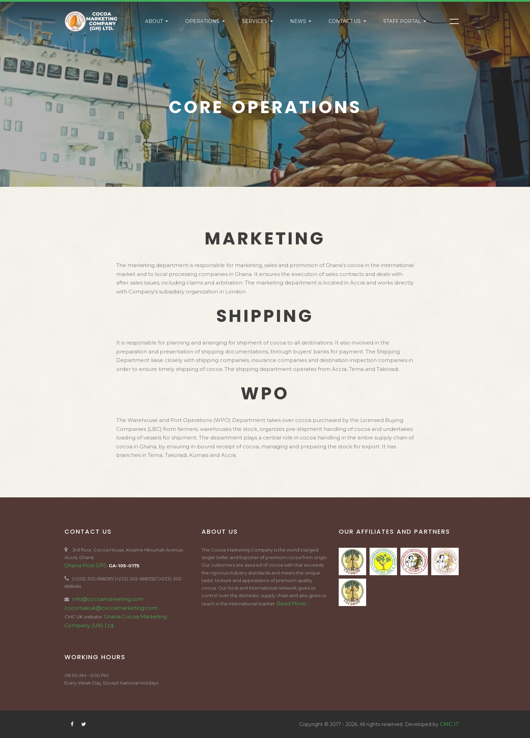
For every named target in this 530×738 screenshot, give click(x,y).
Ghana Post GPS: (86, 565)
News (299, 21)
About (154, 21)
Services (255, 21)
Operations (203, 21)
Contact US (345, 21)
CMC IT (449, 724)
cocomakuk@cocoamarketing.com (110, 608)
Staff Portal (402, 21)
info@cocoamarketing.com (108, 599)
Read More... (293, 603)
